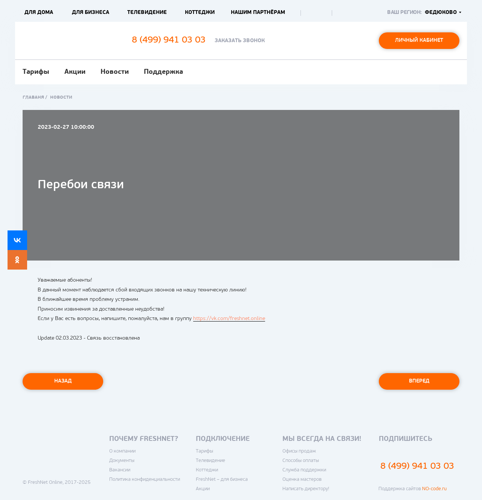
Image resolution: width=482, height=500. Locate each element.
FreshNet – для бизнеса (222, 479)
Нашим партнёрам (258, 12)
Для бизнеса (90, 12)
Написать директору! (305, 488)
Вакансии (119, 470)
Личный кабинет (419, 40)
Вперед (419, 381)
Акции (74, 72)
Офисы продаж (299, 451)
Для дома (38, 12)
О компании (122, 451)
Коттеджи (200, 12)
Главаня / (35, 97)
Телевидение (147, 12)
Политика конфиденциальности (144, 479)
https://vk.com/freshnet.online (229, 319)
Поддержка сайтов (412, 488)
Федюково (441, 12)
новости (61, 97)
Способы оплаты (300, 460)
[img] (310, 13)
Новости (115, 72)
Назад (63, 381)
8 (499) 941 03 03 (417, 466)
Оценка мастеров (302, 479)
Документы (121, 460)
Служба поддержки (304, 470)
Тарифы (36, 72)
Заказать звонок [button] (240, 41)
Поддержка (163, 72)
